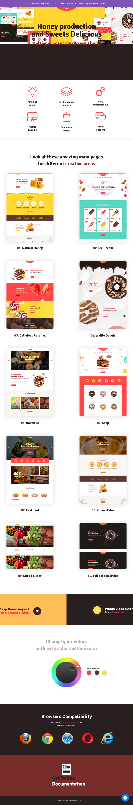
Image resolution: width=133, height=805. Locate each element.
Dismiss (103, 3)
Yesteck (55, 800)
